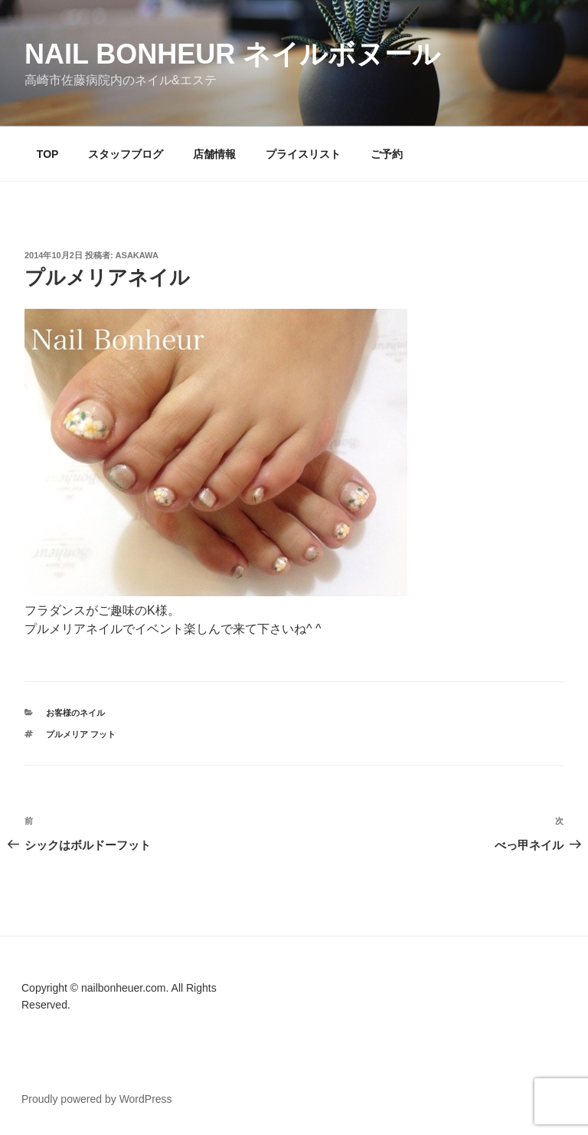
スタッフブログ (125, 154)
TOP (48, 154)
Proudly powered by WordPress (96, 1099)
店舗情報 (214, 154)
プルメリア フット (81, 734)
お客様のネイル (75, 712)
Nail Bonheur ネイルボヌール (232, 54)
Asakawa (137, 255)
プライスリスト (303, 154)
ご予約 (387, 154)
